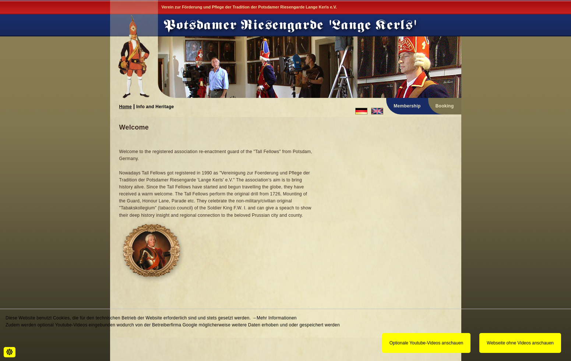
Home (125, 106)
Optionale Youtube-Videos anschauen (427, 343)
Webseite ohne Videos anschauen (520, 343)
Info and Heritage (155, 106)
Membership (407, 106)
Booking (445, 106)
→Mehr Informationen (274, 318)
